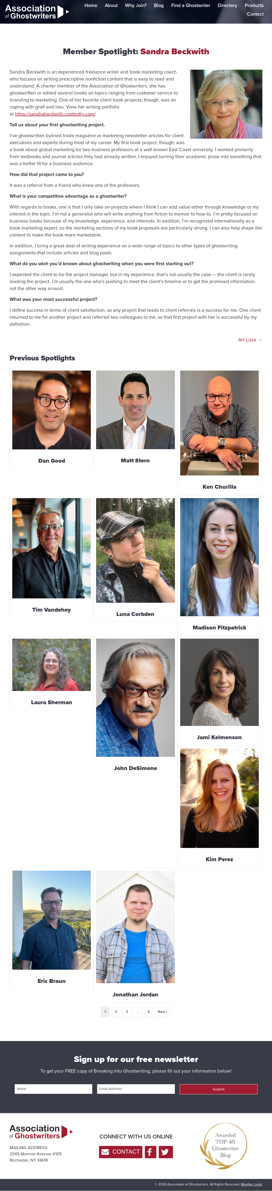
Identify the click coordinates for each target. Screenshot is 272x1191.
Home (91, 5)
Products (254, 5)
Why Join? (135, 5)
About (111, 5)
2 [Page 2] (116, 1011)
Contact (255, 14)
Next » (162, 1011)
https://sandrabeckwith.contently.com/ (55, 113)
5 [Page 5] (149, 1011)
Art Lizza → (250, 339)
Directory (227, 5)
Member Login (251, 1184)
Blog (159, 5)
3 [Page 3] (127, 1011)
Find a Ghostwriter (190, 5)
